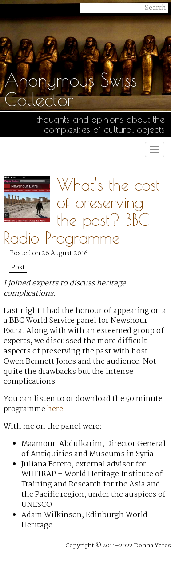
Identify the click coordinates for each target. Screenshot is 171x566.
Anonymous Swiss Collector (70, 90)
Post (18, 268)
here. (56, 409)
